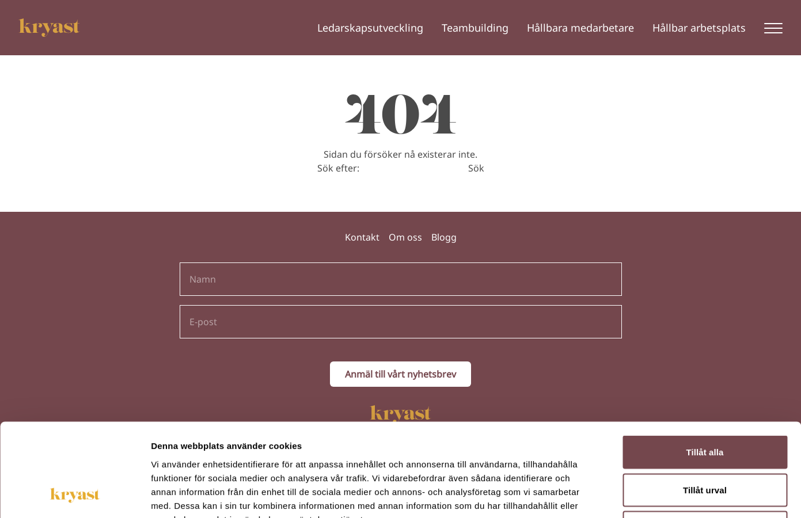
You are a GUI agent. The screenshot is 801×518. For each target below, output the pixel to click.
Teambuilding (475, 28)
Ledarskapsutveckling (370, 28)
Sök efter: (338, 168)
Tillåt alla (704, 367)
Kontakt (362, 237)
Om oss (405, 237)
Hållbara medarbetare (580, 28)
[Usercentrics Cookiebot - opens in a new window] (74, 495)
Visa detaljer (625, 495)
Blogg (444, 237)
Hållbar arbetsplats (699, 28)
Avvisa (705, 442)
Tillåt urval (705, 405)
